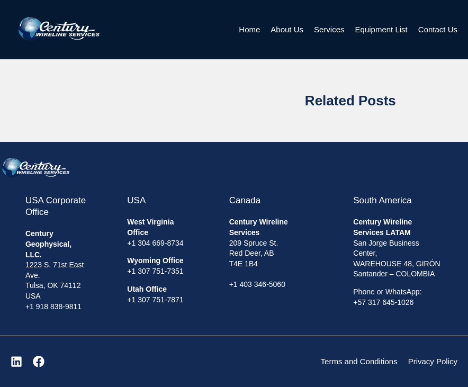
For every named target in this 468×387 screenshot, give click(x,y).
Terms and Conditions (359, 361)
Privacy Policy (432, 361)
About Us (287, 29)
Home (249, 29)
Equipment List (381, 29)
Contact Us (437, 29)
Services (329, 29)
